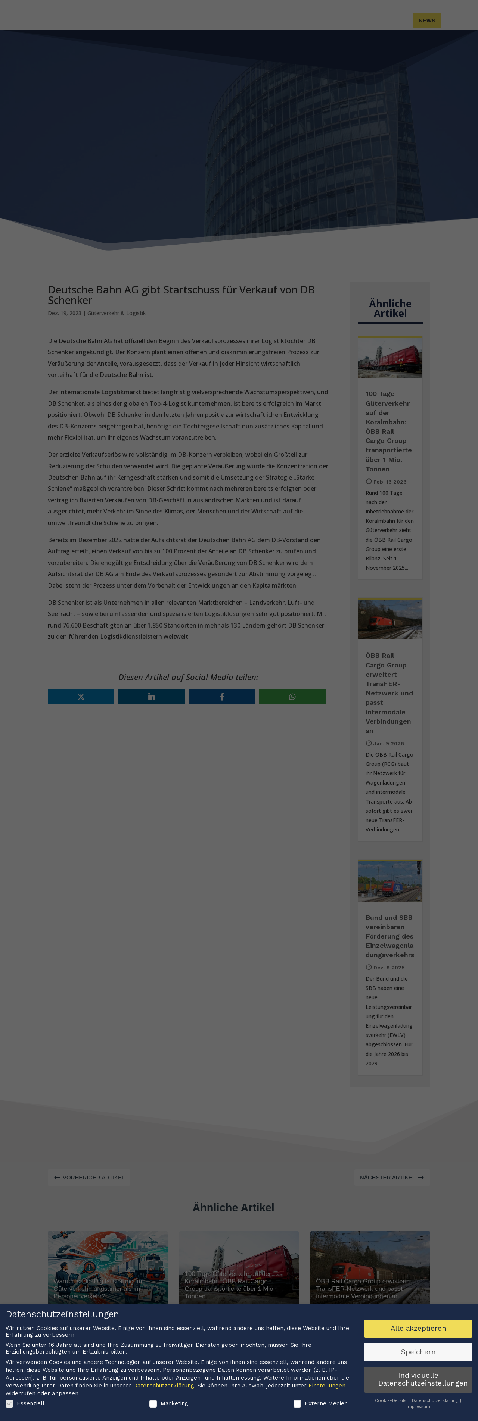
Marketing (168, 1414)
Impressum (418, 1417)
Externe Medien (321, 1414)
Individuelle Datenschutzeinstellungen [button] (423, 1391)
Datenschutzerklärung (163, 1396)
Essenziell (25, 1414)
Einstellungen (326, 1396)
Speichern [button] (418, 1363)
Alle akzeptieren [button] (418, 1339)
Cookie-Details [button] (391, 1411)
